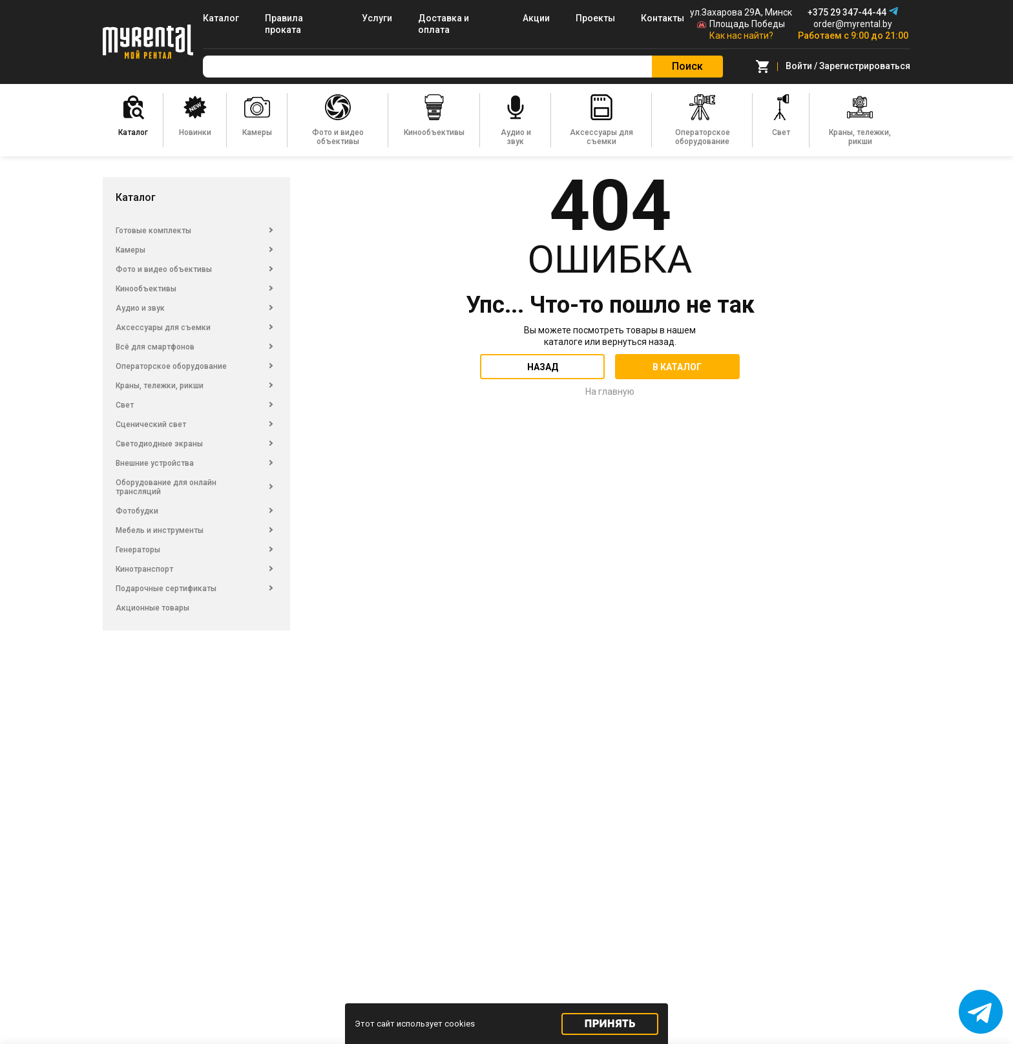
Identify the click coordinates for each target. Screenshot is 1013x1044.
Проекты (595, 18)
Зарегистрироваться (864, 66)
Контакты (662, 18)
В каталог (677, 367)
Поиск (687, 66)
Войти (799, 66)
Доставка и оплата (443, 24)
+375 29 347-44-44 (847, 12)
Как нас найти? (741, 35)
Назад (542, 367)
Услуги (377, 18)
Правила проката (284, 24)
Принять (610, 1024)
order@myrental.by (852, 24)
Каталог (221, 18)
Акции (536, 18)
